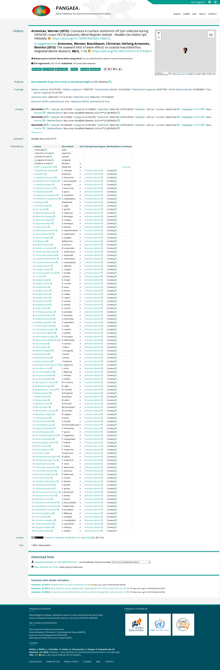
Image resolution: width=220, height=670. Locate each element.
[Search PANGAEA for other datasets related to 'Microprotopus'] (50, 407)
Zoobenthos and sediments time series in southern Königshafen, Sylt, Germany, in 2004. (80, 592)
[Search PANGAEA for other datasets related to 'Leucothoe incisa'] (51, 368)
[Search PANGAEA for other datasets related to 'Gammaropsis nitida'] (54, 326)
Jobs (98, 661)
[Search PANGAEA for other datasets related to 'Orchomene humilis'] (54, 421)
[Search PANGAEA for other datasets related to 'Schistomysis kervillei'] (55, 485)
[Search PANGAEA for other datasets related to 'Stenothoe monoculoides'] (58, 502)
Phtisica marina (41, 446)
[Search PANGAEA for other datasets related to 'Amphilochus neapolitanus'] (60, 199)
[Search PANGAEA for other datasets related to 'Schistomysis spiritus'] (54, 488)
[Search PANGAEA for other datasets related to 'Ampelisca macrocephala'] (59, 181)
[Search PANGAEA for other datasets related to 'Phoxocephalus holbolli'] (57, 442)
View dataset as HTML (46, 566)
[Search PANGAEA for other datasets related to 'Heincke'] (44, 113)
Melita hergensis (42, 393)
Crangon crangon (42, 269)
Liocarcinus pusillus (43, 379)
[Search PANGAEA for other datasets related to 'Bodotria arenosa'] (52, 245)
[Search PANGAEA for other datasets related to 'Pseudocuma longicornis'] (58, 460)
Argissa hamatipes (43, 223)
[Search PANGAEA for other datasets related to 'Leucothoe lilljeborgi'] (54, 372)
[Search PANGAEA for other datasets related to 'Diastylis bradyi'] (50, 280)
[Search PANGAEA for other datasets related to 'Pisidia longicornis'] (52, 449)
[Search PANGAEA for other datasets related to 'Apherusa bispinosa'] (54, 213)
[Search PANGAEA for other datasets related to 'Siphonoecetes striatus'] (56, 495)
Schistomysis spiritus (44, 488)
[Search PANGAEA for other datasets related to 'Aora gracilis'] (47, 209)
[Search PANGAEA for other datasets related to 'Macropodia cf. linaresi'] (56, 382)
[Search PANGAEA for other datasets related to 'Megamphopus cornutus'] (58, 389)
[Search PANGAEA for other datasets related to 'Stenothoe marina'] (52, 499)
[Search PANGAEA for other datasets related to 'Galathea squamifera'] (55, 322)
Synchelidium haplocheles (46, 506)
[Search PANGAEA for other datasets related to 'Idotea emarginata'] (53, 350)
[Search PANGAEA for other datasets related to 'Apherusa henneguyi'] (54, 216)
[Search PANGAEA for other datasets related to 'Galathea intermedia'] (54, 319)
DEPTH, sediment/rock (45, 167)
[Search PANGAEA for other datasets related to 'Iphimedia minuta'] (52, 358)
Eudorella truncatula (44, 315)
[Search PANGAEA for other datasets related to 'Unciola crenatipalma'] (55, 520)
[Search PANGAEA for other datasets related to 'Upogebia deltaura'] (53, 527)
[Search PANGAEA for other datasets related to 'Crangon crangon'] (52, 269)
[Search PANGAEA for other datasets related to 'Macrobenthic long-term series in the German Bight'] (110, 82)
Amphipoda (40, 202)
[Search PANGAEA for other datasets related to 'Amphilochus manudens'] (58, 195)
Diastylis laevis (41, 287)
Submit (186, 14)
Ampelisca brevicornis (45, 177)
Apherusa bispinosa (44, 213)
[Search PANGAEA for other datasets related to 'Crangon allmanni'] (52, 266)
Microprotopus (41, 407)
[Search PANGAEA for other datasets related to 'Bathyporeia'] (47, 241)
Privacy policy (71, 661)
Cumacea (39, 276)
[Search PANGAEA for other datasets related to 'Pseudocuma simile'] (53, 464)
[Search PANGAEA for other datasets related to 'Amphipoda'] (47, 202)
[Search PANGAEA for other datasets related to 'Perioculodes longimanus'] (59, 435)
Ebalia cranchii (41, 308)
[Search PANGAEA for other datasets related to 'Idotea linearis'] (49, 354)
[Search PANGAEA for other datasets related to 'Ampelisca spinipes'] (53, 184)
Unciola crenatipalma (44, 520)
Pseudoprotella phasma (45, 481)
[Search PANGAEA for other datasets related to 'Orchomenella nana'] (54, 425)
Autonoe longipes (43, 237)
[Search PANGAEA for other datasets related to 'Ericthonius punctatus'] (55, 312)
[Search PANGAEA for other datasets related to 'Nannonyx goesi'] (50, 418)
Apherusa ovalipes (43, 220)
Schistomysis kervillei (44, 485)
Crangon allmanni (43, 266)
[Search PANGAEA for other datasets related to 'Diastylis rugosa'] (50, 298)
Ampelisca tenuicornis (44, 188)
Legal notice (35, 661)
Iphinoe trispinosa (43, 361)
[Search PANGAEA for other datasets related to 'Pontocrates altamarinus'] (58, 467)
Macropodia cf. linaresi (45, 382)
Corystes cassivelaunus (45, 262)
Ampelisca (39, 174)
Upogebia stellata (43, 531)
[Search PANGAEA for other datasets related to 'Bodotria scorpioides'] (55, 248)
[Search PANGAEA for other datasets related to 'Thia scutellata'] (49, 517)
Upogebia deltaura (43, 527)
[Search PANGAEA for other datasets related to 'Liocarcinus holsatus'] (54, 375)
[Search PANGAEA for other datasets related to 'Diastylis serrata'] (50, 301)
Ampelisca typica (42, 191)
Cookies (87, 661)
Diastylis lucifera (42, 290)
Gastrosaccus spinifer (44, 333)
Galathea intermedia (44, 319)
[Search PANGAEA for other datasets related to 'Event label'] (46, 150)
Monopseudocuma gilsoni (46, 456)
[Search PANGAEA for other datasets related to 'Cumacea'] (45, 276)
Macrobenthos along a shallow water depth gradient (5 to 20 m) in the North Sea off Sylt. (80, 588)
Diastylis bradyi (42, 280)
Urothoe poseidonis (44, 524)
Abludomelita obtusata (45, 170)
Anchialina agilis (42, 205)
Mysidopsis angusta (43, 414)
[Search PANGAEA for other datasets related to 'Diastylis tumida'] (50, 305)
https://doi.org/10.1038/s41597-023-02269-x (61, 655)
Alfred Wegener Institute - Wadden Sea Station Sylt (113, 35)
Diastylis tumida (42, 304)
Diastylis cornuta (42, 283)
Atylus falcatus (41, 227)
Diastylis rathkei (42, 294)
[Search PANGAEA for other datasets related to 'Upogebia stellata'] (52, 531)
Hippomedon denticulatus (46, 340)
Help (194, 14)
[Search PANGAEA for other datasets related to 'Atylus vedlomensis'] (53, 234)
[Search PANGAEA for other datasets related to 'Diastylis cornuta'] (51, 283)
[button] (184, 50)
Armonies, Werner (45, 31)
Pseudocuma (41, 453)
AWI (213, 74)
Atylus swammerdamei (45, 230)
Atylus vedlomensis (43, 234)
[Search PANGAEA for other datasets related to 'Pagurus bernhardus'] (54, 428)
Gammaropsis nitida (44, 326)
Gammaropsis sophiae (45, 329)
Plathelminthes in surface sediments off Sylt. (61, 584)
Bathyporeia (40, 241)
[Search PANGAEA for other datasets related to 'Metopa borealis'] (51, 403)
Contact (212, 14)
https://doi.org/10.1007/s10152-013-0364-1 (122, 51)
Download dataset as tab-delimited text (55, 561)
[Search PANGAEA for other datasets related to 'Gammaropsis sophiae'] (56, 329)
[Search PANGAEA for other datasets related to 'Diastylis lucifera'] (51, 290)
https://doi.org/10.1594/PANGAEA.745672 (81, 38)
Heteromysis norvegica (45, 336)
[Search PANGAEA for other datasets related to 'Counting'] (116, 170)
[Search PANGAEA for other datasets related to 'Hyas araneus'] (48, 343)
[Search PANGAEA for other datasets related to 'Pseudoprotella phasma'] (58, 481)
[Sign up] (209, 2)
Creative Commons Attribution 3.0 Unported (67, 537)
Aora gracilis (40, 209)
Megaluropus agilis (43, 386)
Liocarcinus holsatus (44, 375)
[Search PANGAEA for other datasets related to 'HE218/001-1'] (47, 109)
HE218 (197, 109)
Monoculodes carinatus (45, 410)
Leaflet (172, 74)
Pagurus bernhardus (44, 428)
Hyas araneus (41, 343)
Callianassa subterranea (45, 251)
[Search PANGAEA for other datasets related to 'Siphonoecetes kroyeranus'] (60, 492)
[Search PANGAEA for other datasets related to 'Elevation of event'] (52, 163)
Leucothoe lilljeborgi (44, 372)
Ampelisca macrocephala (46, 181)
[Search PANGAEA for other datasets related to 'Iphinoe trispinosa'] (52, 361)
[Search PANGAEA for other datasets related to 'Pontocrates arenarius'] (56, 471)
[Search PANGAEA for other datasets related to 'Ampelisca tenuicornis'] (56, 188)
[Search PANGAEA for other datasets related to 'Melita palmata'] (49, 396)
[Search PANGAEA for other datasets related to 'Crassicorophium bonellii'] (58, 273)
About (202, 14)
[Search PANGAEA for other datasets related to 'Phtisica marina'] (50, 446)
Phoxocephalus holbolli (45, 442)
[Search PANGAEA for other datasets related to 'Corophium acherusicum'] (58, 259)
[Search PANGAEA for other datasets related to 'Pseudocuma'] (48, 453)
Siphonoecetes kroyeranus (46, 492)
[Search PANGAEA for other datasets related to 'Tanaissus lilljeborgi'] (54, 513)
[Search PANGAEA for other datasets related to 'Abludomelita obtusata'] (57, 170)
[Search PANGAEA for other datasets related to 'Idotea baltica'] (49, 347)
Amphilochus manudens (45, 195)
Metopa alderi (41, 400)
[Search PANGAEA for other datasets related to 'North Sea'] (178, 109)
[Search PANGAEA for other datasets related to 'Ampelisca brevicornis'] (56, 177)
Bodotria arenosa (43, 244)
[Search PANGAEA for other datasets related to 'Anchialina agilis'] (50, 206)
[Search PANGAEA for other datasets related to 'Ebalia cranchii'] (49, 308)
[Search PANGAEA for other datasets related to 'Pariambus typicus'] (52, 432)
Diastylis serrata (42, 301)
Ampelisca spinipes (43, 184)
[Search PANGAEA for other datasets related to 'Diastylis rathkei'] (50, 294)
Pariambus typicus (43, 432)
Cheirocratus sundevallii (45, 255)
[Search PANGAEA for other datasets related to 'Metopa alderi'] (49, 400)
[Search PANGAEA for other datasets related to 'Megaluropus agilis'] (53, 386)
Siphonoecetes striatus (45, 495)
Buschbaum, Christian (103, 44)
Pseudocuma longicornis (46, 460)
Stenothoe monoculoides (46, 502)
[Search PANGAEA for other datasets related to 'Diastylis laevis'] (49, 287)
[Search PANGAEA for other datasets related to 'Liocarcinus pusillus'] (53, 379)
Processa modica (42, 478)
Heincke (38, 112)
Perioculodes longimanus (46, 435)
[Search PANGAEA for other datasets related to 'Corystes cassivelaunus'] (57, 262)
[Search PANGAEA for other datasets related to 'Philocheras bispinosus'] (57, 474)
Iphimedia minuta (42, 357)
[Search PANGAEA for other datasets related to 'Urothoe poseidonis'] (54, 524)
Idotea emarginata (43, 350)
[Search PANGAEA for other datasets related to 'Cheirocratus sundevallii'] (57, 255)
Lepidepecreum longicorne (47, 365)
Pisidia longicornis (43, 449)
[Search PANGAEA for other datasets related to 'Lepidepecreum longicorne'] (60, 365)
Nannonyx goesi (42, 418)
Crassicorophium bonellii (46, 273)
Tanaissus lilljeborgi (43, 513)
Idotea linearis (41, 354)
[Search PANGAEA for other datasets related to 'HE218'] (202, 109)
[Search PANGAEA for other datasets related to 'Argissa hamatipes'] (53, 223)
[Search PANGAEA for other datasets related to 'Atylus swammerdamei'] (56, 230)
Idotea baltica (41, 347)
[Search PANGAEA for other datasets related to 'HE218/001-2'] (47, 117)
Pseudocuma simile (43, 463)
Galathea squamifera (44, 322)
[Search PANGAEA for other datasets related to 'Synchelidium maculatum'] (58, 509)
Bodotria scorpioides (44, 248)
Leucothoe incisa (42, 368)
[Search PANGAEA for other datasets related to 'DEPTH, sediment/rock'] (56, 167)
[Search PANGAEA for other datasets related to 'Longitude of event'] (53, 160)
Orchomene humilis (43, 421)
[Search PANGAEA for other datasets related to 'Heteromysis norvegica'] (57, 336)
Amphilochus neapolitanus (46, 198)
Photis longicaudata (43, 439)
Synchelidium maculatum (46, 509)
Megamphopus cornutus (46, 389)
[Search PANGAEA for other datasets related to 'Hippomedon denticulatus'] (59, 340)
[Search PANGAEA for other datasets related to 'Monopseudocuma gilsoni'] (59, 456)
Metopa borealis (42, 403)
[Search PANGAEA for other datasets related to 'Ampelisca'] (46, 174)
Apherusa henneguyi (44, 216)
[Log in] (215, 2)
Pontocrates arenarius (45, 471)
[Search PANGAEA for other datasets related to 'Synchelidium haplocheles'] (59, 506)
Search (177, 14)
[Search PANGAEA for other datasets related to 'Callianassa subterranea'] (58, 252)
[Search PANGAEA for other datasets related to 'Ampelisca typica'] (51, 192)
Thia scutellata (41, 516)
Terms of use (53, 661)
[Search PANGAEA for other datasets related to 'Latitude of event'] (51, 156)
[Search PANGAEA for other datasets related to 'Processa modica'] (52, 478)
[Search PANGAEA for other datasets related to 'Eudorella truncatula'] (54, 315)
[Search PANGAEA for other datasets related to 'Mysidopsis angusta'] (54, 414)
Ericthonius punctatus (44, 312)
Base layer (182, 74)
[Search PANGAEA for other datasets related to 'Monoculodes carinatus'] (57, 410)
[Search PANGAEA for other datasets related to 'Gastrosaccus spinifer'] (55, 333)
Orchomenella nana (43, 425)
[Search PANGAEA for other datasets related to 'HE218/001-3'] (47, 125)
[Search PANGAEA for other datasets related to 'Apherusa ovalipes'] (53, 220)
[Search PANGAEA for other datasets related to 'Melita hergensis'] (51, 393)
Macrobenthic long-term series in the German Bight (61, 81)
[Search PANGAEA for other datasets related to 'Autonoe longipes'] (52, 238)
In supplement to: (45, 44)
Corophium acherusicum (46, 258)
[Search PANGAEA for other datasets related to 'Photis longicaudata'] (54, 439)
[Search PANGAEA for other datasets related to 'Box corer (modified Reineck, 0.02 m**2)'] (118, 113)
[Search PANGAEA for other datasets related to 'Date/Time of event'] (53, 153)
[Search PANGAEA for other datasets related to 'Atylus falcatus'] (49, 227)
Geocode (126, 167)
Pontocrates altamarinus (46, 467)
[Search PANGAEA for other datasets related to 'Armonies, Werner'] (102, 170)
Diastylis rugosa (42, 297)
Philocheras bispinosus (45, 474)
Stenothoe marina (43, 499)
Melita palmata (41, 396)
